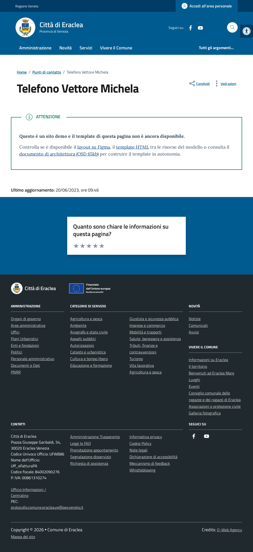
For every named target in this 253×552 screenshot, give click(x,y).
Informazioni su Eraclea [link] (208, 360)
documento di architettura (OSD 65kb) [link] (59, 154)
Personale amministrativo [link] (32, 359)
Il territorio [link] (198, 366)
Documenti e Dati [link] (25, 365)
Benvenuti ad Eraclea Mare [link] (211, 373)
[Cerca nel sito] (232, 27)
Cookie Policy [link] (140, 443)
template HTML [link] (132, 147)
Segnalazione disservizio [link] (90, 457)
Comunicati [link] (198, 325)
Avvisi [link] (194, 332)
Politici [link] (16, 352)
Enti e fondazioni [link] (25, 345)
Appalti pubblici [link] (83, 339)
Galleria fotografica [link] (205, 413)
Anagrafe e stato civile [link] (89, 332)
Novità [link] (65, 47)
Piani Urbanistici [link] (24, 339)
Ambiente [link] (78, 325)
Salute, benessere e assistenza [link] (155, 339)
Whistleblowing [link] (142, 470)
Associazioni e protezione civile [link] (215, 406)
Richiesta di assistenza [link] (89, 463)
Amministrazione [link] (35, 47)
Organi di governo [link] (26, 319)
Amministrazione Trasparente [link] (95, 437)
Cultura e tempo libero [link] (89, 359)
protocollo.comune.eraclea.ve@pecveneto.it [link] (47, 507)
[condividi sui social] (199, 83)
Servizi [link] (86, 47)
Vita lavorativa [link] (141, 365)
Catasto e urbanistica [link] (88, 352)
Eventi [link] (194, 386)
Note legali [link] (138, 450)
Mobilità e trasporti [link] (145, 332)
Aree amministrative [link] (28, 325)
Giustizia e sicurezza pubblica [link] (153, 319)
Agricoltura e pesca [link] (86, 319)
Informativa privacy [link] (145, 437)
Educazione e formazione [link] (91, 365)
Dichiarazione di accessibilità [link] (153, 457)
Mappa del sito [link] (23, 537)
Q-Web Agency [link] (229, 530)
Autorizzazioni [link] (82, 345)
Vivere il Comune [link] (116, 47)
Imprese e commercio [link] (147, 325)
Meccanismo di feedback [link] (149, 463)
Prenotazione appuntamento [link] (94, 450)
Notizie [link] (195, 319)
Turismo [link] (136, 359)
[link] (246, 31)
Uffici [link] (15, 332)
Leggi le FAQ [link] (80, 443)
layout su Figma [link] (93, 147)
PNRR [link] (16, 372)
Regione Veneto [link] (26, 6)
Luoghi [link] (194, 380)
